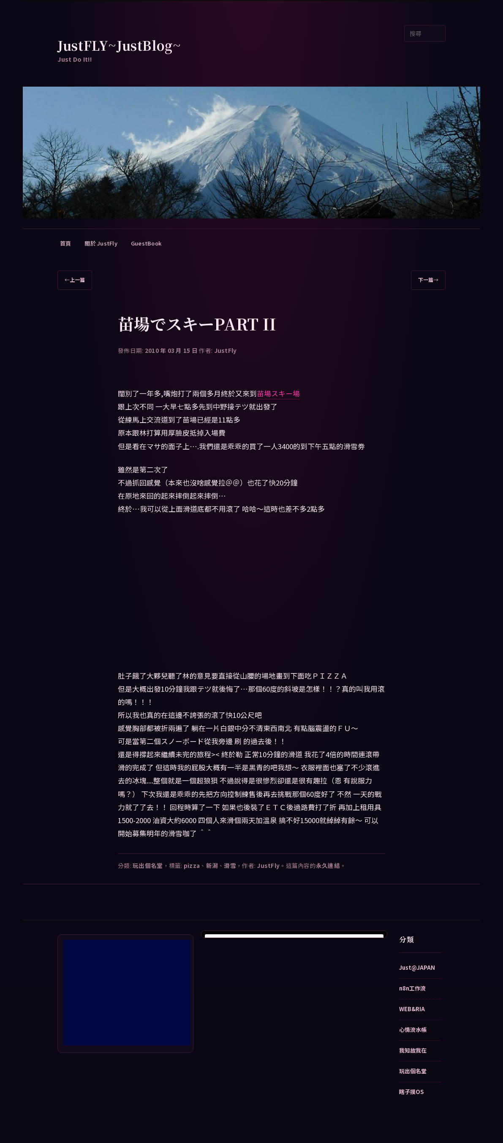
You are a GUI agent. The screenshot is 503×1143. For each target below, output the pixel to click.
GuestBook (146, 243)
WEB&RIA (412, 1009)
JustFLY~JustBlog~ (119, 45)
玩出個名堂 (148, 865)
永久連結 (328, 865)
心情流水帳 (413, 1030)
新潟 (212, 865)
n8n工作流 (412, 988)
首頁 (65, 243)
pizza (192, 865)
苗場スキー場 (278, 393)
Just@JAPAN (417, 967)
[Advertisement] (126, 992)
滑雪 (230, 865)
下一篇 (428, 279)
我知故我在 (413, 1050)
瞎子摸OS (411, 1092)
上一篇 (75, 279)
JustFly (225, 350)
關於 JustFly (100, 243)
